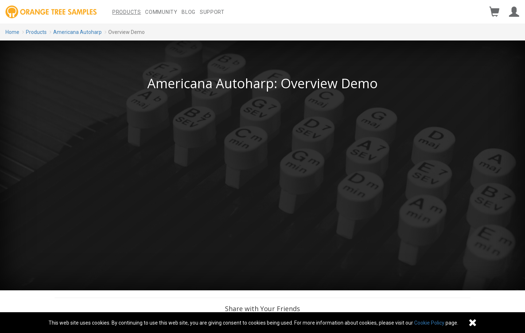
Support (212, 12)
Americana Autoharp (77, 32)
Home (12, 32)
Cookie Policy (429, 323)
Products (126, 12)
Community (161, 12)
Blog (188, 12)
